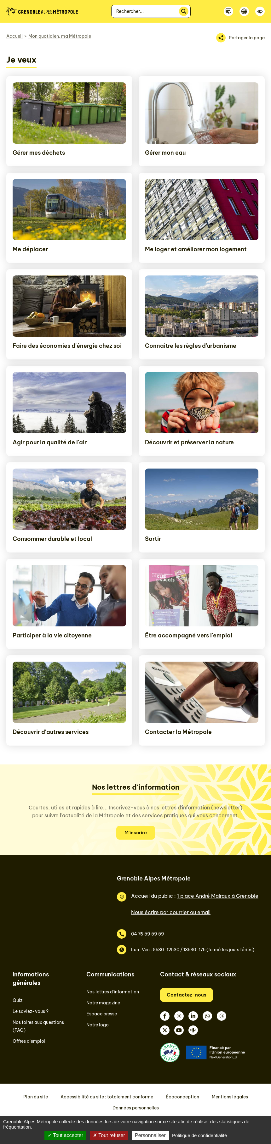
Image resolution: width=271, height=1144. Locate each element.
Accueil (14, 36)
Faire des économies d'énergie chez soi (67, 345)
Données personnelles (135, 1108)
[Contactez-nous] (228, 11)
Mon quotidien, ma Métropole (59, 36)
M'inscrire (135, 833)
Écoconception (182, 1097)
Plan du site (35, 1097)
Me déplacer (30, 249)
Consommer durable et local (52, 538)
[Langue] (244, 11)
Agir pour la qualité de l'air (50, 442)
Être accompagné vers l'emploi (188, 635)
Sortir (153, 538)
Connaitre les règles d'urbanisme (190, 345)
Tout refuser (109, 1135)
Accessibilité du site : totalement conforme (107, 1097)
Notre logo (97, 1025)
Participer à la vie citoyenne (52, 635)
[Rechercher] (183, 11)
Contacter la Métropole (178, 732)
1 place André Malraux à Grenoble (217, 896)
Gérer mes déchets (39, 152)
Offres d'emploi (29, 1041)
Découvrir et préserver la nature (189, 442)
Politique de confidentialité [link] (199, 1135)
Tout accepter (65, 1135)
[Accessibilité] (260, 11)
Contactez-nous (186, 995)
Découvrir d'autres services (51, 732)
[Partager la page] (240, 37)
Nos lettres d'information (112, 992)
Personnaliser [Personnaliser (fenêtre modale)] (150, 1135)
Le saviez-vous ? (31, 1011)
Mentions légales (230, 1097)
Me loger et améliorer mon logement (196, 249)
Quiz (17, 1000)
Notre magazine (103, 1003)
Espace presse (101, 1014)
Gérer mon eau (165, 152)
